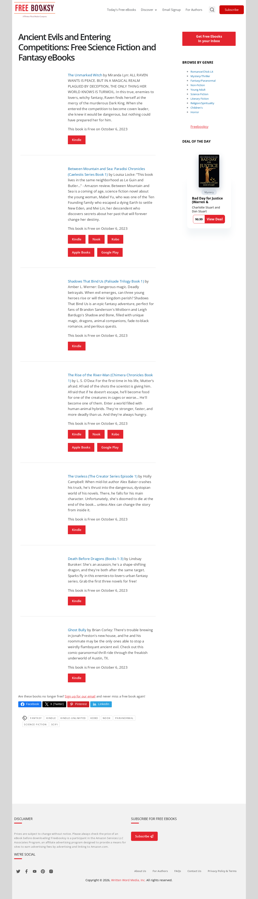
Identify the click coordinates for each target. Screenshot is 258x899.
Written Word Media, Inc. (128, 880)
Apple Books (81, 252)
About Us (140, 871)
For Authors (194, 10)
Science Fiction (35, 724)
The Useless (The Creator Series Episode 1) (102, 476)
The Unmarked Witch (85, 75)
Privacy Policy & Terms (222, 871)
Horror (195, 112)
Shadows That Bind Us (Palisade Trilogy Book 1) (106, 281)
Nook (96, 239)
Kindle (76, 140)
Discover (149, 10)
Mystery (209, 192)
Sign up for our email (80, 696)
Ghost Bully (77, 629)
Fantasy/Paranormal (203, 80)
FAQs (177, 871)
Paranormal (124, 718)
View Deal (215, 219)
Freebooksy (199, 126)
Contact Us (194, 871)
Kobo (115, 239)
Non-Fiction (198, 85)
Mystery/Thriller (200, 76)
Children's (197, 107)
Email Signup (171, 10)
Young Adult (198, 89)
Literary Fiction (200, 98)
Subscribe (232, 10)
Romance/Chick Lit (202, 71)
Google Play (110, 252)
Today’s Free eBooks (121, 10)
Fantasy (36, 718)
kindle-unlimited (73, 718)
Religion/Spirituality (202, 103)
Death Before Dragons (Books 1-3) (95, 558)
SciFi (54, 724)
